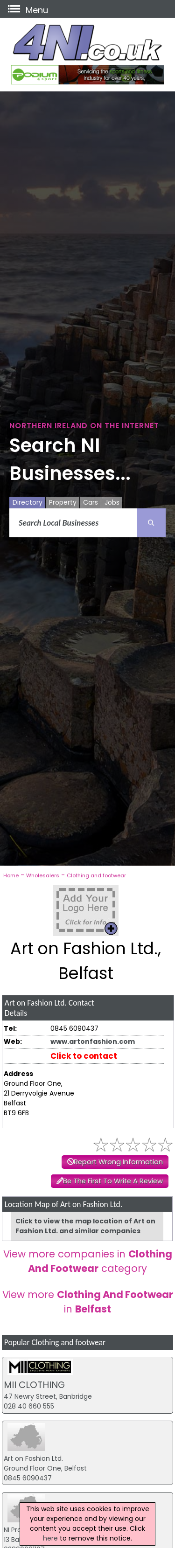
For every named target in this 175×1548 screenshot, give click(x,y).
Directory (27, 502)
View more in (87, 1302)
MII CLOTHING (34, 1384)
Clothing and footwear (96, 875)
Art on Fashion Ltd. (33, 1458)
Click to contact (83, 1056)
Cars (90, 502)
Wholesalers (42, 875)
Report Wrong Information (118, 1161)
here (50, 1538)
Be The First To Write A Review (113, 1181)
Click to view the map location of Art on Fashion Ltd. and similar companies (85, 1226)
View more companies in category (87, 1261)
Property (63, 502)
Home (11, 875)
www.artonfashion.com (92, 1041)
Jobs (112, 502)
